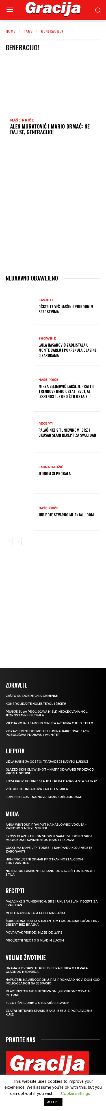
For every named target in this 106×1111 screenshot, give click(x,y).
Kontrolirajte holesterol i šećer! (36, 704)
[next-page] (18, 541)
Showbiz (47, 338)
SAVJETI (45, 300)
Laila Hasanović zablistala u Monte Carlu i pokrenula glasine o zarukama (67, 350)
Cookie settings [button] (75, 1093)
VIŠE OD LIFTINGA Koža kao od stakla (37, 789)
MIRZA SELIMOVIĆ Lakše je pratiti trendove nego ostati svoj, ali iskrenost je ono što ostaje (66, 391)
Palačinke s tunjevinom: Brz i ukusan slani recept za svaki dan (67, 432)
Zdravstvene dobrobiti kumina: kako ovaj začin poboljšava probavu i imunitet (48, 733)
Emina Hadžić (50, 467)
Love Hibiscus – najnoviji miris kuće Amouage (44, 797)
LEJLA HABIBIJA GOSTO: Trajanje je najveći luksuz (47, 762)
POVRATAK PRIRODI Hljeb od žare (34, 932)
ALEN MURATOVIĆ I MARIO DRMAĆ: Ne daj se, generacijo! (50, 129)
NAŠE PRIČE (22, 120)
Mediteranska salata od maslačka (35, 913)
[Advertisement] (53, 207)
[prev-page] (9, 541)
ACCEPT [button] (53, 1102)
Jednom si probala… (55, 473)
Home (11, 31)
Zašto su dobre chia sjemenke (32, 696)
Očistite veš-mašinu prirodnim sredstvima (65, 308)
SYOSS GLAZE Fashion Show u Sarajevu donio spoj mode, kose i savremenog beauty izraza (49, 838)
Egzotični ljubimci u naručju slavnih (38, 1003)
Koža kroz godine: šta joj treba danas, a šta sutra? (51, 781)
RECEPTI (45, 423)
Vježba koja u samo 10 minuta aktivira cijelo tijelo (49, 723)
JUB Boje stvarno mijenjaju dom (66, 515)
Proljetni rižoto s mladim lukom (35, 940)
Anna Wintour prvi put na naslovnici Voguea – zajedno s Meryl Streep (46, 826)
